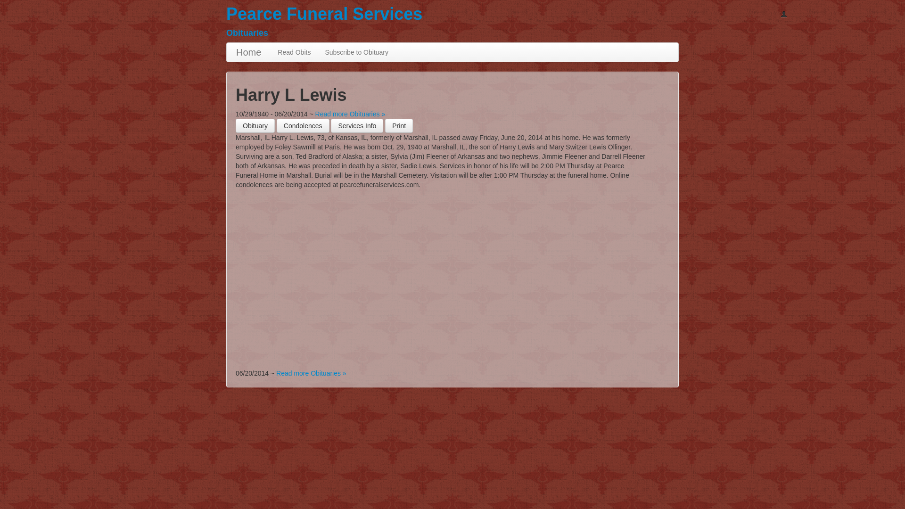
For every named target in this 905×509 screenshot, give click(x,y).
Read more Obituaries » (350, 114)
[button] (399, 126)
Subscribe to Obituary (356, 52)
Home (248, 52)
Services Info (357, 126)
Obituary (255, 126)
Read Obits (294, 52)
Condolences (303, 126)
